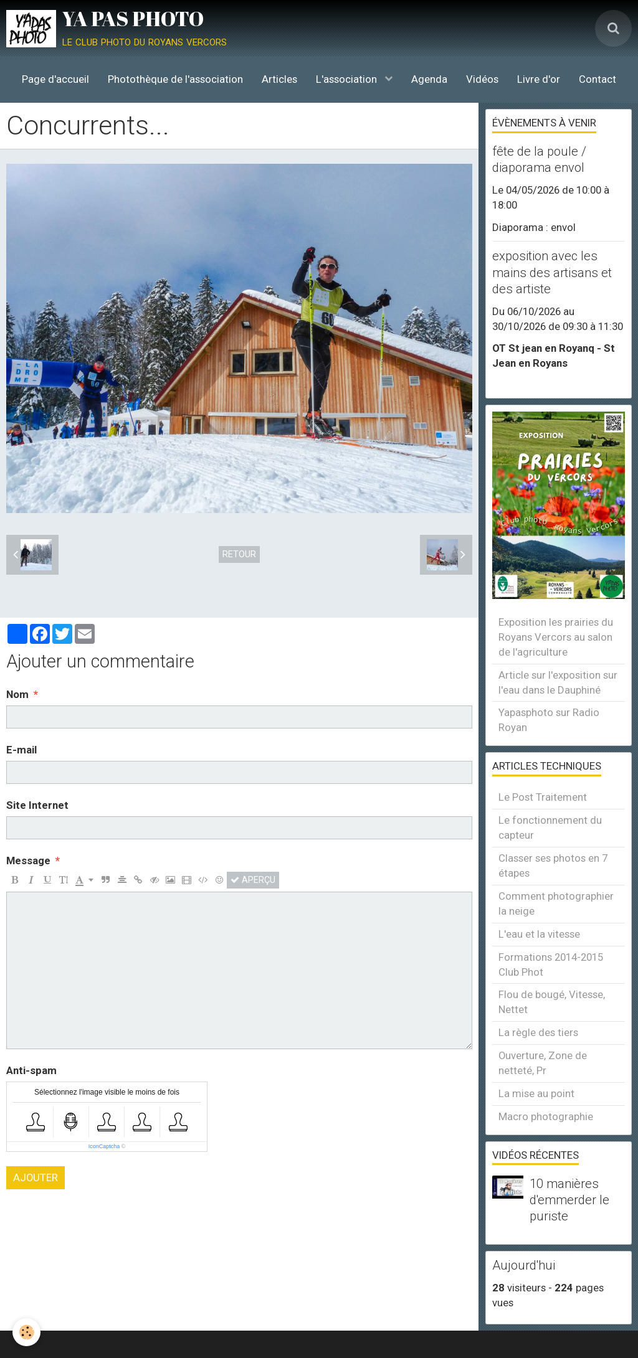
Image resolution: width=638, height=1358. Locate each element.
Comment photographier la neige (556, 903)
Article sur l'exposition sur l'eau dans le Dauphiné (557, 682)
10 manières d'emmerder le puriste (569, 1200)
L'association (347, 79)
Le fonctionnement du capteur (550, 827)
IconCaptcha (104, 1146)
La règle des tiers (538, 1032)
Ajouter (35, 1177)
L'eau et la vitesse (539, 934)
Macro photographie (545, 1116)
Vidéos (482, 79)
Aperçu (253, 880)
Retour (239, 554)
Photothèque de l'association (175, 79)
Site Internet (37, 805)
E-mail (21, 749)
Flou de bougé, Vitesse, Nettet (551, 1002)
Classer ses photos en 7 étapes (552, 865)
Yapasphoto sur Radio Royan (548, 719)
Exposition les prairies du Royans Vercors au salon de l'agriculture (555, 637)
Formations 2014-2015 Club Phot (550, 964)
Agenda (429, 79)
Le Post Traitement (542, 797)
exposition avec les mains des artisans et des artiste (552, 272)
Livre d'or (538, 79)
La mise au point (536, 1093)
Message (28, 860)
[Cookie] (26, 1332)
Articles (279, 79)
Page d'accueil (55, 79)
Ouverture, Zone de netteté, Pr (542, 1063)
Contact (597, 79)
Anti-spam (31, 1070)
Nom (17, 694)
